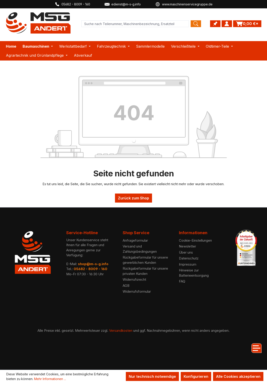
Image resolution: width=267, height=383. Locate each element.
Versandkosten (120, 330)
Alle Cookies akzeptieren (238, 376)
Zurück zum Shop (133, 198)
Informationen (193, 232)
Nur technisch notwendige (152, 376)
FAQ (182, 281)
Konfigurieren (196, 376)
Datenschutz (189, 258)
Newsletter (187, 246)
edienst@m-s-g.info (123, 4)
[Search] (196, 23)
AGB (126, 285)
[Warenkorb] (247, 23)
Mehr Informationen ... (50, 379)
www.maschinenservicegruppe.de (184, 4)
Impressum (187, 264)
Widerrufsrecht (134, 279)
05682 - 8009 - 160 (72, 4)
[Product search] (135, 23)
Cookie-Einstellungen (195, 240)
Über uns (186, 252)
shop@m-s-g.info (93, 264)
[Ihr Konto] (227, 23)
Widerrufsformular (137, 291)
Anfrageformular (135, 240)
